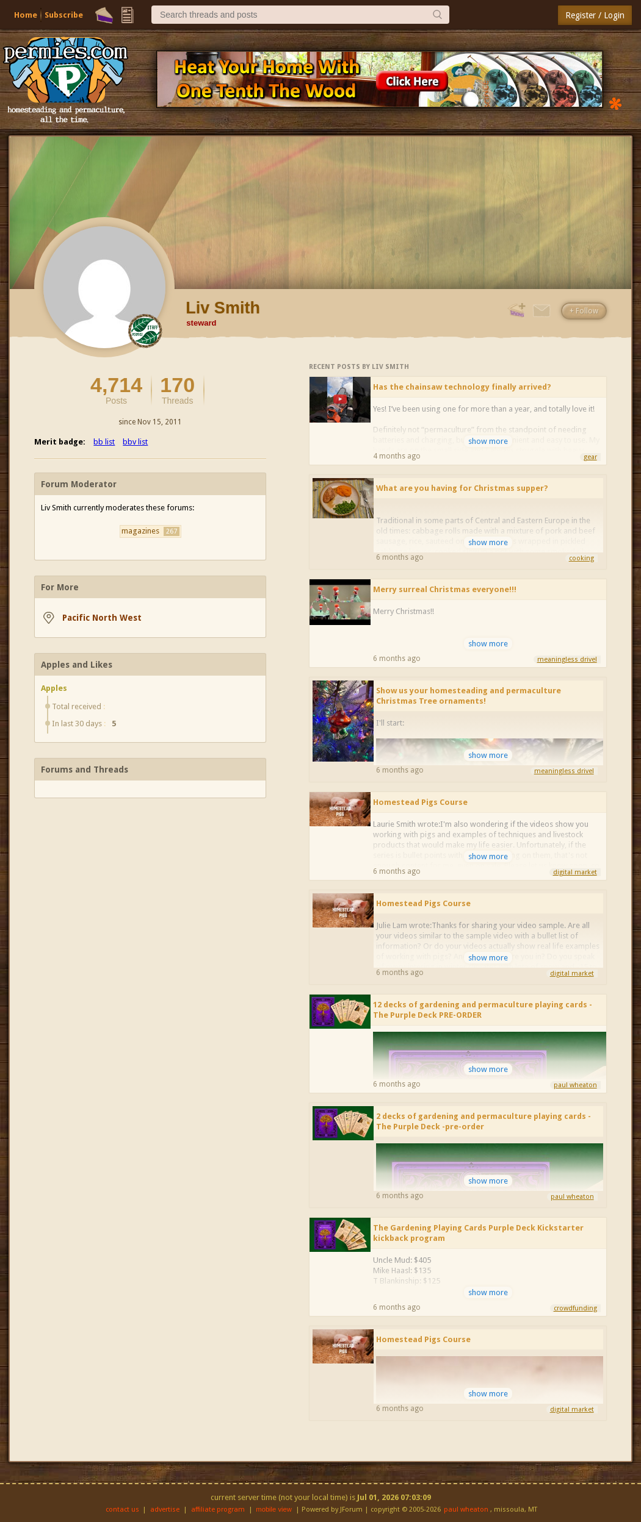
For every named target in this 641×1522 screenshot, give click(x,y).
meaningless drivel (567, 659)
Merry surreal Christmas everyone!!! (444, 589)
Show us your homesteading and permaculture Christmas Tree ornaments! (468, 696)
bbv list (135, 441)
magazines (150, 531)
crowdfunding (575, 1308)
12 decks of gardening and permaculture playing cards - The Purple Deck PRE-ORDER (482, 1010)
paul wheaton (575, 1085)
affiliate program (218, 1509)
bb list (104, 441)
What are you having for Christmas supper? (462, 488)
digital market (575, 872)
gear (590, 457)
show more (488, 441)
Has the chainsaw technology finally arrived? (462, 386)
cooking (581, 558)
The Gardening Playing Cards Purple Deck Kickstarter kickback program (478, 1233)
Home (25, 15)
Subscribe (64, 15)
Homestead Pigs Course (420, 802)
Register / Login (595, 15)
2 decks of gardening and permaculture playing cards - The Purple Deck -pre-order (483, 1121)
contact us (122, 1509)
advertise (164, 1509)
